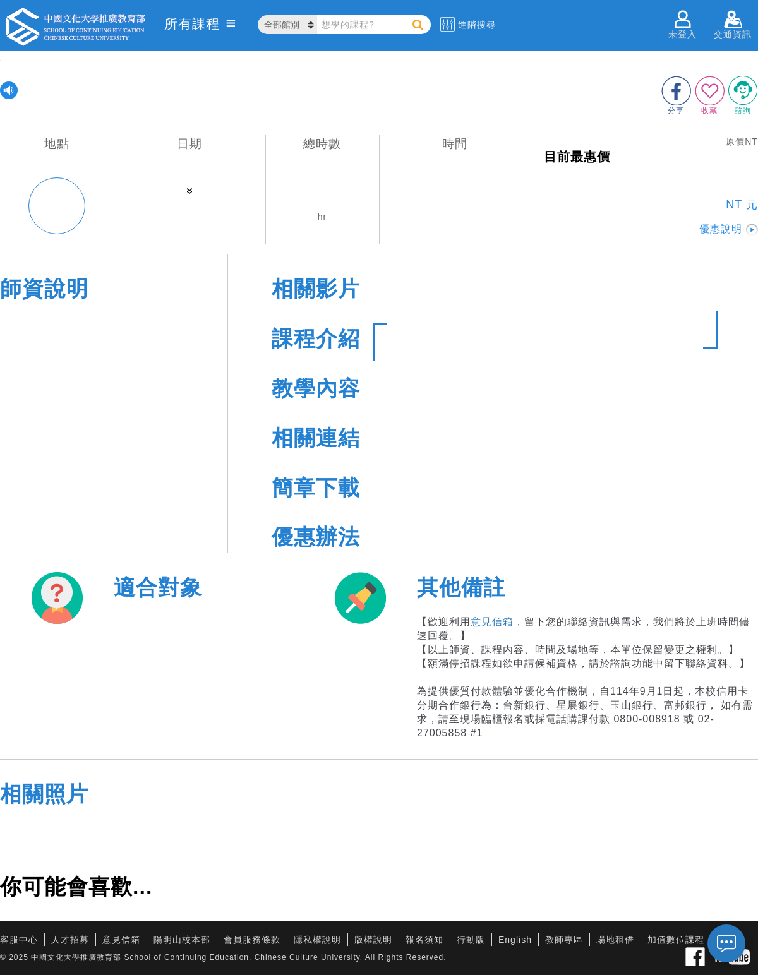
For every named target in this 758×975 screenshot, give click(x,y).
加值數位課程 (675, 940)
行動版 (471, 940)
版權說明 (373, 940)
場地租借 (615, 940)
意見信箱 (492, 621)
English (515, 940)
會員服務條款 (252, 940)
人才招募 (70, 940)
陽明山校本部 (181, 940)
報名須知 (424, 940)
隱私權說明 (317, 940)
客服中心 (19, 940)
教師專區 (564, 940)
